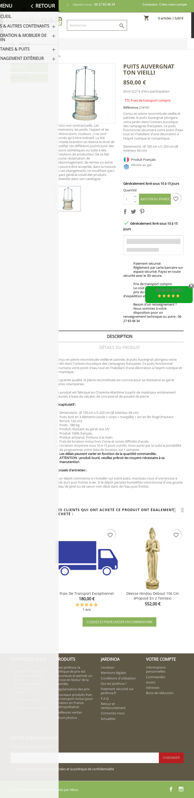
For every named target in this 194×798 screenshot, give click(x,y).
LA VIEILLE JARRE (26, 150)
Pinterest (143, 213)
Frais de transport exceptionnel (87, 593)
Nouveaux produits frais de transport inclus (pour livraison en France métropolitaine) (74, 700)
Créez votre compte (173, 4)
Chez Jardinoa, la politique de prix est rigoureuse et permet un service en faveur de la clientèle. (74, 675)
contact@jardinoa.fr (31, 708)
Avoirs (150, 682)
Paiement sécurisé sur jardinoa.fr (117, 691)
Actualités (108, 718)
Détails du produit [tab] (119, 347)
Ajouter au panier (154, 199)
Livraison (107, 667)
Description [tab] (119, 336)
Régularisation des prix (73, 689)
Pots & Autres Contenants (24, 79)
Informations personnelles (156, 669)
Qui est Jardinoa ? (114, 683)
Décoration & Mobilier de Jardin (28, 93)
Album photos (66, 717)
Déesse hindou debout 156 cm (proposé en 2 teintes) (152, 596)
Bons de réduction (160, 693)
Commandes (155, 677)
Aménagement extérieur (25, 118)
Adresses (152, 687)
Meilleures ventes (69, 712)
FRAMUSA (21, 140)
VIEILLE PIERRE (25, 170)
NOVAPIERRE (23, 160)
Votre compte (161, 659)
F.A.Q (105, 698)
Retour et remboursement (113, 705)
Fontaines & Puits (27, 105)
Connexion (149, 4)
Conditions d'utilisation (118, 678)
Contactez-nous (113, 713)
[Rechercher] (97, 25)
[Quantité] (128, 199)
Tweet (134, 213)
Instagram (181, 789)
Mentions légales (113, 672)
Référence (130, 107)
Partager (126, 213)
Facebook (171, 789)
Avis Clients (169, 290)
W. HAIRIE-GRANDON (22, 182)
